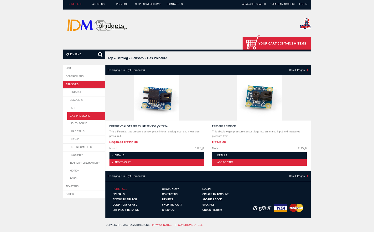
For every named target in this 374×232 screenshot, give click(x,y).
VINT (68, 68)
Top (110, 58)
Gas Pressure (157, 58)
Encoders (76, 100)
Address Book (212, 199)
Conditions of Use (125, 204)
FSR (72, 107)
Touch (74, 178)
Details (120, 155)
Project (121, 4)
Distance (76, 92)
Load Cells (77, 131)
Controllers (75, 76)
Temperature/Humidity (85, 162)
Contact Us (175, 4)
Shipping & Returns (148, 4)
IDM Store (143, 225)
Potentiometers (81, 147)
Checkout (169, 210)
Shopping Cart (172, 204)
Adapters (72, 186)
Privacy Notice (162, 225)
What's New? (170, 189)
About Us (98, 4)
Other (70, 194)
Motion (74, 170)
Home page (75, 4)
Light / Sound (79, 123)
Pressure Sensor (224, 126)
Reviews (167, 199)
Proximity (76, 155)
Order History (212, 210)
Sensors (137, 58)
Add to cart (123, 162)
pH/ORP (74, 139)
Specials (119, 194)
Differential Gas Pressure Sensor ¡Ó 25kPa (138, 126)
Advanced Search (254, 4)
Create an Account (283, 4)
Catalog (122, 58)
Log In (303, 4)
